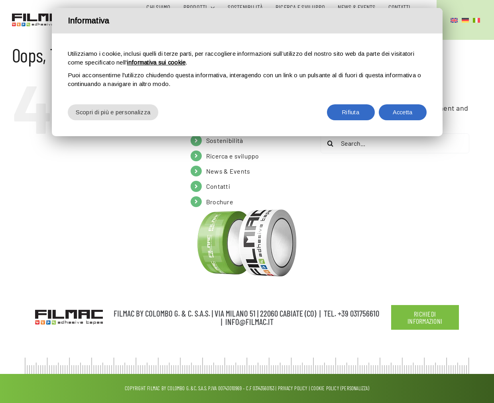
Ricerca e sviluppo (232, 156)
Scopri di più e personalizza (113, 112)
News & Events (228, 171)
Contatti (218, 186)
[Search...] (395, 143)
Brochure (219, 201)
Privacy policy (293, 388)
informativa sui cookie (157, 62)
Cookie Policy (325, 388)
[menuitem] (454, 20)
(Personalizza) (354, 388)
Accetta (402, 112)
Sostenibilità (224, 140)
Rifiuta (351, 112)
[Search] (330, 143)
